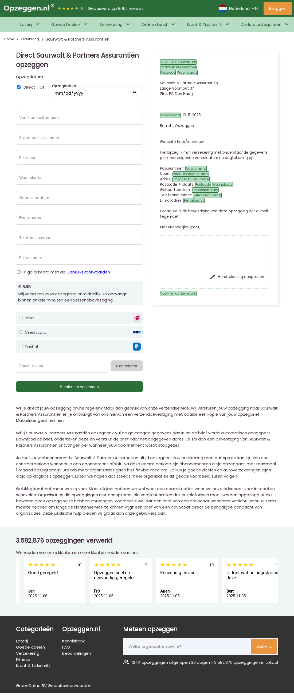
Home (9, 39)
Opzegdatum (29, 77)
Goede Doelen (65, 24)
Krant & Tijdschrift (204, 24)
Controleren (126, 366)
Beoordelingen (76, 653)
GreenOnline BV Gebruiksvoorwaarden (53, 685)
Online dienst (155, 24)
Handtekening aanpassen (236, 277)
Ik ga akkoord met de (66, 272)
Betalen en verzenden (79, 386)
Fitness (23, 659)
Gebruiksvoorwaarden (88, 272)
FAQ (66, 647)
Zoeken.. (264, 646)
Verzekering (111, 24)
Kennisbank (73, 641)
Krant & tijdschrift (33, 665)
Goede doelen (30, 647)
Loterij (26, 24)
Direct (29, 87)
